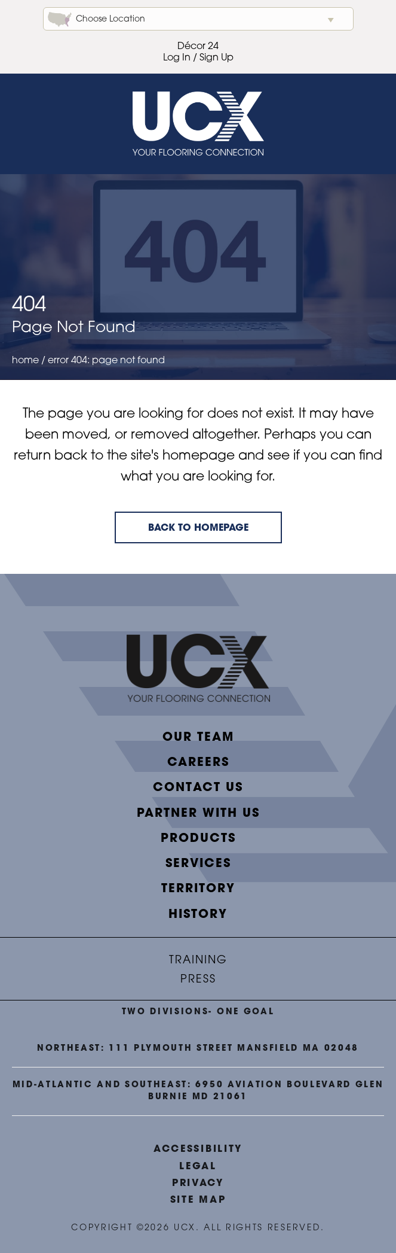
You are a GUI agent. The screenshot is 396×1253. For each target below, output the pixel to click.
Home (25, 361)
